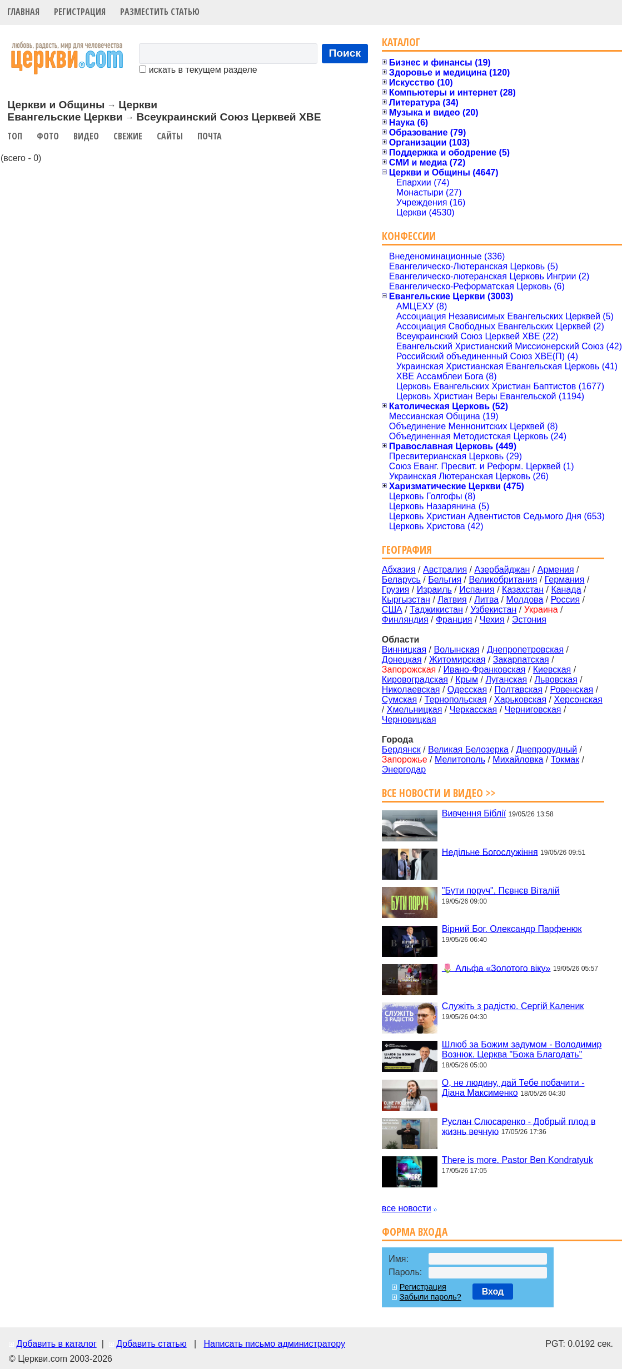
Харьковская (520, 699)
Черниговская (533, 709)
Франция (454, 619)
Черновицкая (409, 719)
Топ (14, 136)
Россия (565, 599)
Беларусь (401, 579)
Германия (565, 579)
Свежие (127, 136)
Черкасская (473, 709)
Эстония (529, 619)
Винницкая (404, 649)
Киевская (552, 669)
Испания (477, 589)
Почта (209, 136)
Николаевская (411, 689)
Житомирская (457, 659)
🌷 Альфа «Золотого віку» (496, 967)
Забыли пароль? (430, 1296)
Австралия (445, 569)
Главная (23, 12)
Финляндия (405, 619)
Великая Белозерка (468, 749)
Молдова (524, 599)
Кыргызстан (406, 599)
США (392, 609)
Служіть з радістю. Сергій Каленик (513, 1006)
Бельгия (444, 579)
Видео (86, 136)
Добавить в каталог (56, 1343)
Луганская (506, 679)
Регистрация (80, 12)
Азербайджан (502, 569)
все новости (406, 1208)
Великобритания (503, 579)
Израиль (434, 589)
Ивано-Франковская (485, 669)
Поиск (345, 53)
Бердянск (401, 749)
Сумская (399, 699)
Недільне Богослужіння (490, 851)
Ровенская (571, 689)
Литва (486, 599)
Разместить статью (160, 12)
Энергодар (404, 769)
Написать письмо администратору (274, 1343)
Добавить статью (151, 1343)
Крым (466, 679)
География (407, 549)
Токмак (565, 759)
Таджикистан (436, 609)
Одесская (467, 689)
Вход (493, 1291)
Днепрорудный (546, 749)
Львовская (556, 679)
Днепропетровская (525, 649)
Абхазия (399, 569)
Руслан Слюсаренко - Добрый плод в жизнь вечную (519, 1126)
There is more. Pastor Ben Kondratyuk (517, 1160)
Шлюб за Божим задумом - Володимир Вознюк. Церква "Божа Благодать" (522, 1049)
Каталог (401, 41)
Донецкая (402, 659)
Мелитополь (460, 759)
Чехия (492, 619)
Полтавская (518, 689)
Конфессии (409, 235)
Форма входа (414, 1231)
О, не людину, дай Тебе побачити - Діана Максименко (513, 1087)
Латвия (451, 599)
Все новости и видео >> (439, 792)
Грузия (395, 589)
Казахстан (523, 589)
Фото (48, 136)
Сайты (170, 136)
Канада (566, 589)
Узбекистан (493, 609)
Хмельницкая (414, 709)
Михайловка (517, 759)
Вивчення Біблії (474, 813)
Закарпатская (521, 659)
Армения (556, 569)
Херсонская (578, 699)
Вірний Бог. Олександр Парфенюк (512, 929)
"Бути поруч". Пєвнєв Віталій (501, 890)
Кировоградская (415, 679)
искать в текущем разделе (198, 69)
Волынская (457, 649)
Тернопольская (456, 699)
